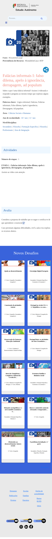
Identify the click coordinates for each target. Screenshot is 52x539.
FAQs (39, 506)
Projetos (13, 500)
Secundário (7, 127)
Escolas (26, 491)
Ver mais (44, 467)
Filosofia (16, 127)
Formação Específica (30, 127)
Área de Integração (21, 130)
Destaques (13, 491)
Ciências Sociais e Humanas (19, 113)
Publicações (13, 496)
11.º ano (32, 118)
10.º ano (24, 118)
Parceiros (26, 500)
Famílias (26, 496)
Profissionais (8, 130)
